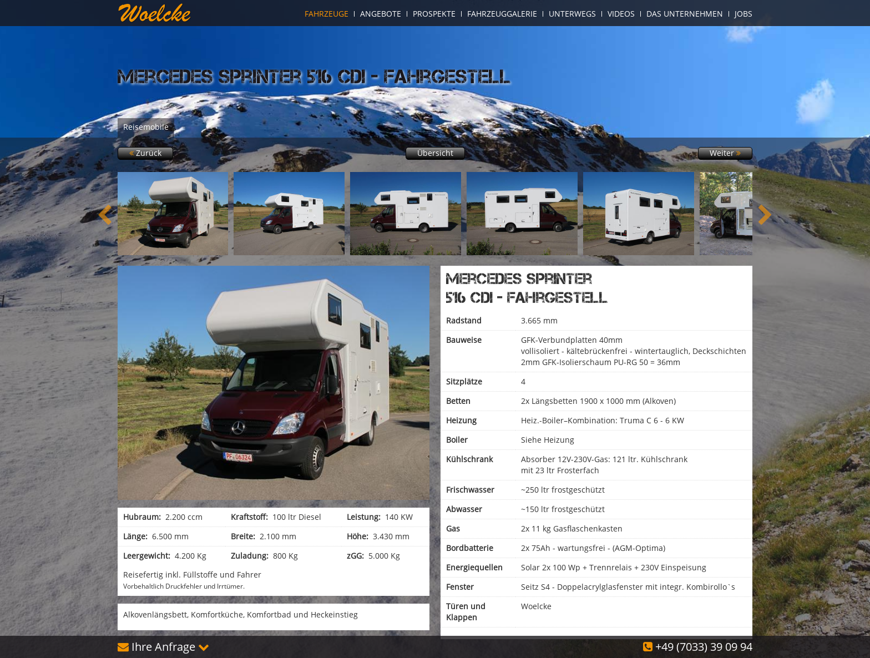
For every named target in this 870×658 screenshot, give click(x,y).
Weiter (725, 153)
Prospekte (434, 14)
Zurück (145, 153)
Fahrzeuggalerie (502, 14)
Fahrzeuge (326, 14)
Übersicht (435, 153)
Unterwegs (572, 14)
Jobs (743, 14)
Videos (621, 14)
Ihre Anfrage (163, 646)
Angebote (380, 14)
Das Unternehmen (684, 14)
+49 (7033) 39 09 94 (697, 646)
